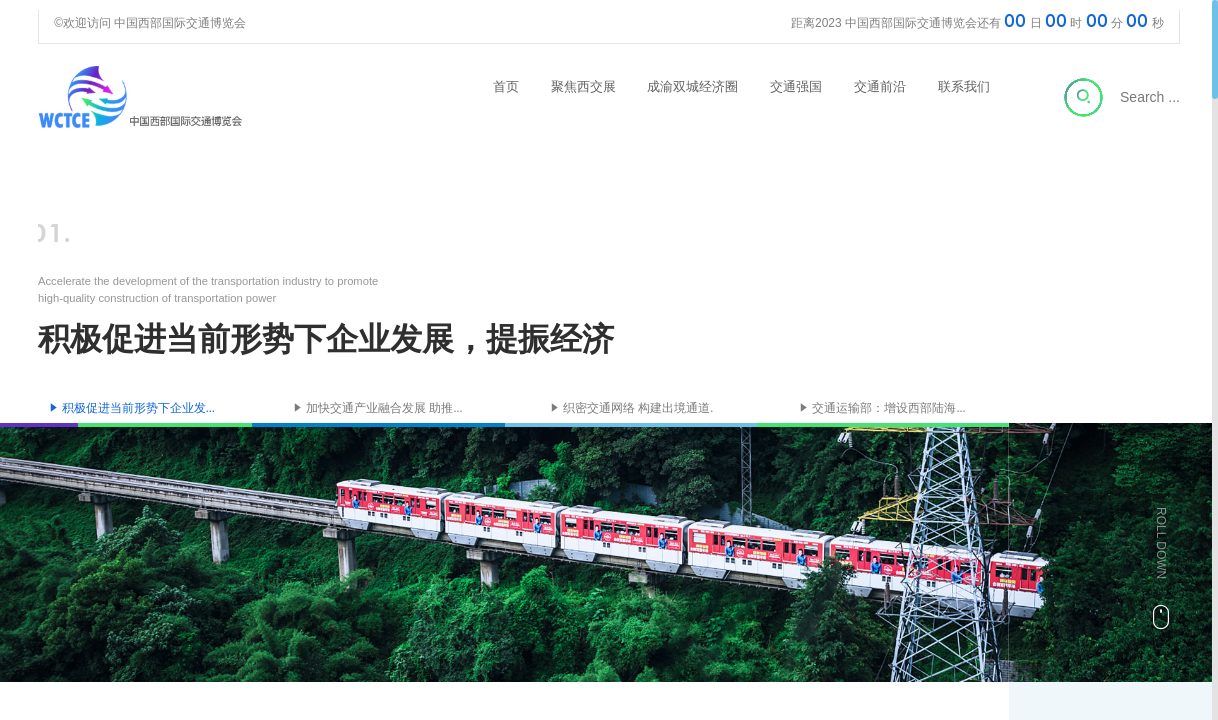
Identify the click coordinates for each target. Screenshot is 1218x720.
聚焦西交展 (583, 86)
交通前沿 (880, 86)
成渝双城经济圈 (692, 86)
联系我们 (964, 86)
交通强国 (796, 86)
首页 (506, 86)
